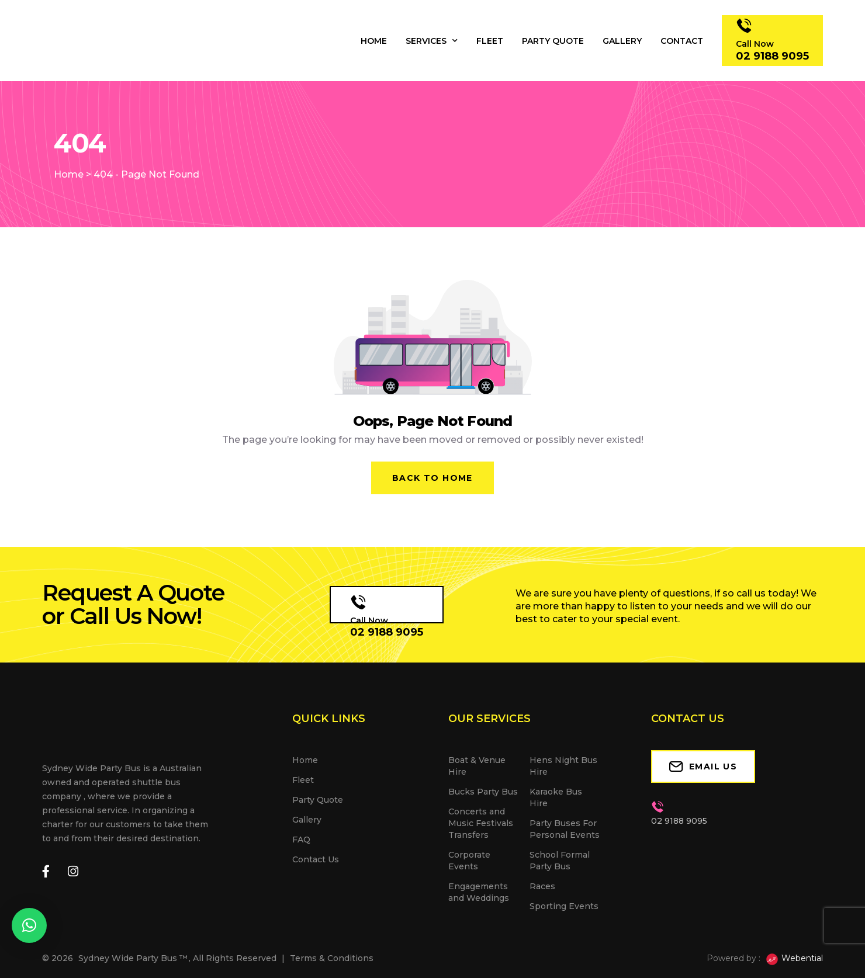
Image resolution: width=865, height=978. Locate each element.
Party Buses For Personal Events (565, 829)
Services (432, 41)
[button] (29, 925)
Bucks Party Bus (483, 791)
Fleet (489, 41)
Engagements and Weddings (478, 892)
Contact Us (315, 859)
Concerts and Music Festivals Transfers (480, 823)
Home (374, 41)
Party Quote (553, 41)
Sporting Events (564, 906)
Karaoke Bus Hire (556, 797)
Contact (681, 41)
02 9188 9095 (386, 632)
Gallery (622, 41)
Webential (794, 959)
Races (542, 886)
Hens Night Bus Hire (563, 766)
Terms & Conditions (331, 958)
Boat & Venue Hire (477, 766)
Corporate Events (469, 860)
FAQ (301, 839)
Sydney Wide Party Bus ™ (133, 958)
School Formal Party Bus (560, 860)
